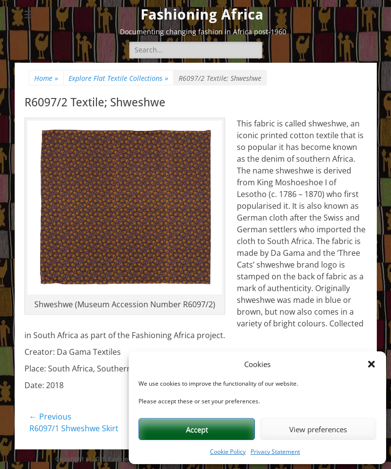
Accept (197, 429)
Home (46, 78)
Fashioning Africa (201, 14)
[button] (371, 364)
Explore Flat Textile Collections (118, 78)
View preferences (318, 429)
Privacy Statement (275, 451)
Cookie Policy (228, 451)
